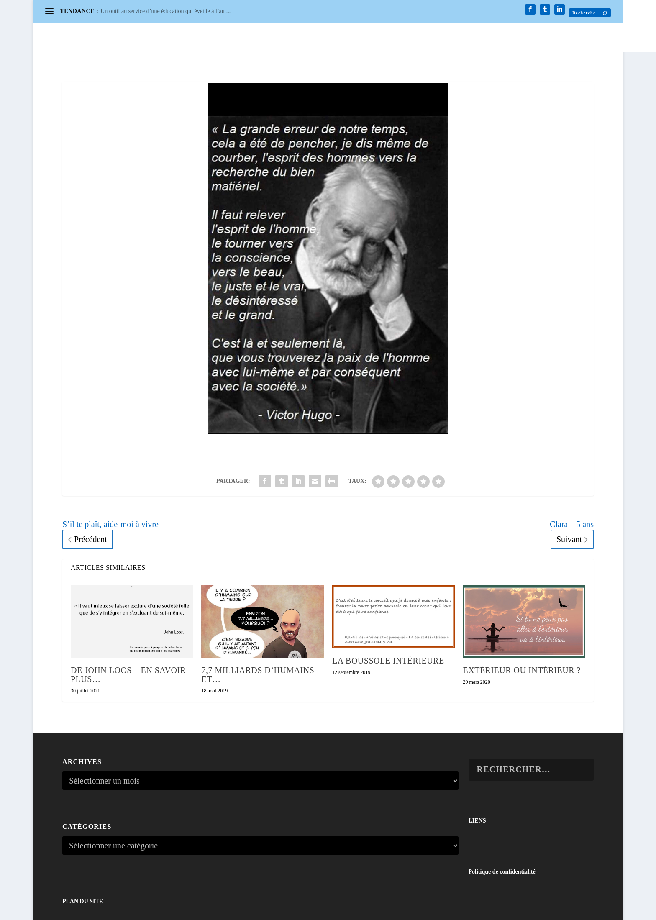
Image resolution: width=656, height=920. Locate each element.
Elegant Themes (102, 909)
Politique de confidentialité (502, 829)
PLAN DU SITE (82, 859)
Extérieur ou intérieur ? (522, 627)
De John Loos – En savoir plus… (128, 632)
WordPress (162, 909)
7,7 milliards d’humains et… (257, 632)
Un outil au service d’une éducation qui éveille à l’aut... (165, 11)
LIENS (477, 778)
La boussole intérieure (388, 618)
